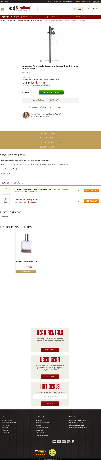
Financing (5, 430)
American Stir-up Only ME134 (26, 200)
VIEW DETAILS (26, 271)
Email (53, 107)
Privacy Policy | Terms (43, 422)
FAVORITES (40, 100)
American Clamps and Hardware (33, 20)
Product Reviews (47, 142)
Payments (5, 425)
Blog (41, 442)
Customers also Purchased (47, 147)
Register (62, 1)
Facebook (31, 442)
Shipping (54, 100)
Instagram (46, 442)
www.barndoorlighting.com (54, 341)
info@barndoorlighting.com (78, 427)
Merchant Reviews (42, 435)
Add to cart (52, 92)
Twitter (36, 442)
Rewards (69, 1)
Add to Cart (91, 191)
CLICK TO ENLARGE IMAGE (51, 61)
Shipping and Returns (9, 422)
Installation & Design (42, 427)
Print (62, 107)
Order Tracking (7, 420)
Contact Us (5, 432)
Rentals (38, 425)
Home (2, 20)
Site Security (40, 432)
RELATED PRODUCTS (48, 138)
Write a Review (26, 73)
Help (47, 1)
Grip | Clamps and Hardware (14, 20)
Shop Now (50, 377)
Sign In (56, 1)
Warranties (39, 430)
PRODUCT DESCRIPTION (49, 133)
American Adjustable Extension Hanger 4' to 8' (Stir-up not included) (41, 189)
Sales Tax (5, 427)
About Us (39, 420)
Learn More (50, 350)
